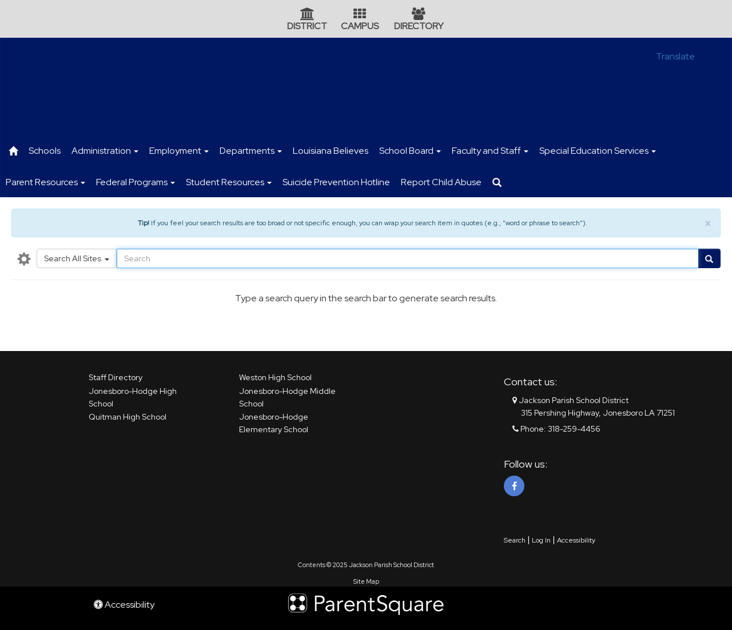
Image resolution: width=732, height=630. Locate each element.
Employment (179, 151)
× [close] (707, 224)
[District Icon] (307, 15)
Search (515, 540)
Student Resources (229, 182)
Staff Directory (115, 377)
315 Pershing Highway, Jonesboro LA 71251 (598, 413)
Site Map (366, 581)
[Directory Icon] (418, 15)
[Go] (709, 258)
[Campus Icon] (359, 15)
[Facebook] (514, 486)
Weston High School (275, 377)
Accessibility (576, 540)
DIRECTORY (418, 26)
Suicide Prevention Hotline (336, 182)
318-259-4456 (574, 429)
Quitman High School (127, 417)
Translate (675, 56)
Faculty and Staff (490, 151)
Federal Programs (135, 182)
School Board (410, 151)
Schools (45, 151)
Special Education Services (597, 151)
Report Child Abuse (441, 182)
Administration (104, 151)
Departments (251, 151)
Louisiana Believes (330, 151)
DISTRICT (307, 26)
